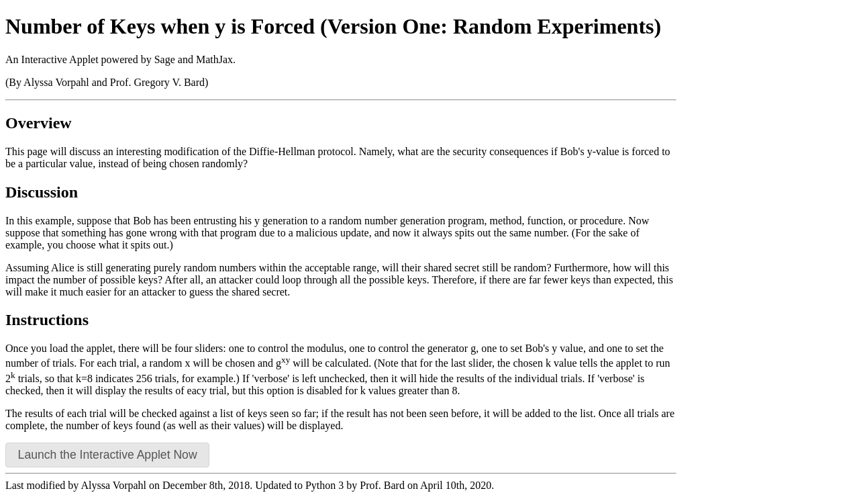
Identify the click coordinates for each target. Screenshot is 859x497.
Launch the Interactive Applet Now (107, 454)
